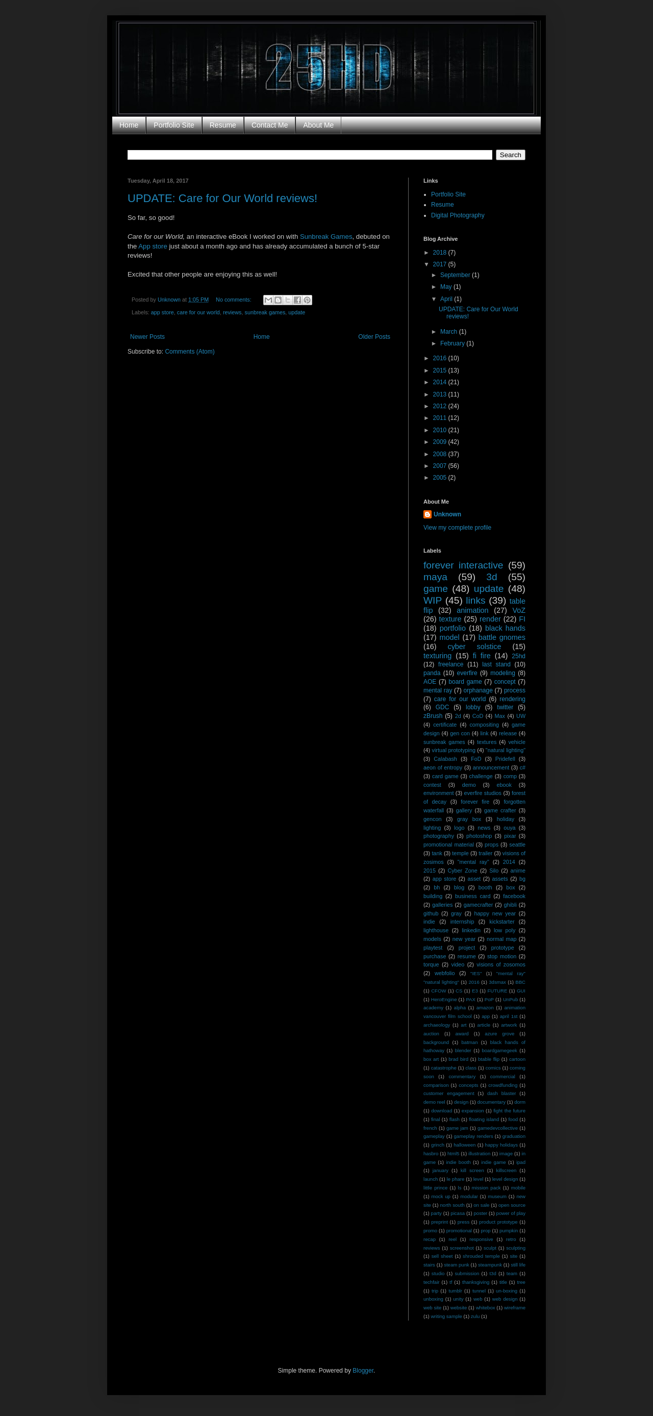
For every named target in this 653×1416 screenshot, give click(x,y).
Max (500, 716)
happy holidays (501, 1145)
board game (465, 681)
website (458, 1307)
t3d (492, 1273)
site (513, 1256)
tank (437, 853)
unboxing (433, 1299)
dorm (519, 1102)
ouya (509, 828)
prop (485, 1230)
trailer (485, 853)
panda (431, 673)
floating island (484, 1119)
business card (472, 896)
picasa (457, 1213)
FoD (476, 759)
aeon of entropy (442, 767)
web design (505, 1299)
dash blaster (501, 1093)
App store (152, 246)
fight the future (509, 1110)
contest (432, 785)
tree (521, 1282)
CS (459, 990)
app (486, 1016)
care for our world (198, 312)
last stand (496, 664)
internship (462, 921)
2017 (440, 264)
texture (450, 619)
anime (518, 870)
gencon (432, 819)
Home (128, 125)
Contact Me (270, 125)
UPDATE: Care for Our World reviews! (222, 198)
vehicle (516, 742)
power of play (510, 1213)
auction (431, 1033)
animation (472, 610)
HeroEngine (444, 999)
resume (467, 956)
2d (458, 716)
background (436, 1042)
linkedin (471, 930)
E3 (475, 990)
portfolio (453, 628)
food (513, 1119)
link (484, 733)
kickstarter (501, 921)
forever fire (475, 802)
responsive (481, 1239)
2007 (440, 465)
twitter (505, 707)
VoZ (518, 610)
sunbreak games (264, 312)
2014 (440, 382)
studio (438, 1273)
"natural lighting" (505, 750)
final (435, 1119)
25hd (518, 656)
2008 (440, 454)
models (432, 939)
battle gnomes (502, 637)
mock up (441, 1196)
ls (460, 1187)
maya (435, 577)
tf (450, 1282)
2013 (440, 394)
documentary (491, 1102)
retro (511, 1239)
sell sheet (442, 1256)
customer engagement (448, 1093)
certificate (445, 725)
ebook (504, 785)
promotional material (448, 844)
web (478, 1299)
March (449, 331)
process (514, 690)
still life (518, 1265)
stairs (429, 1265)
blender (463, 1050)
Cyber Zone (462, 870)
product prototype (498, 1222)
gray (456, 913)
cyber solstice (474, 646)
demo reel (434, 1102)
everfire (467, 673)
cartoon (517, 1059)
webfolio (445, 973)
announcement (491, 767)
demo (469, 785)
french (430, 1128)
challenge (481, 776)
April (447, 299)
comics (493, 1068)
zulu (475, 1316)
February (453, 343)
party (436, 1213)
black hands (505, 628)
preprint (439, 1222)
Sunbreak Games (326, 236)
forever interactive (463, 565)
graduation (514, 1136)
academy (433, 1007)
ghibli (510, 905)
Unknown (447, 514)
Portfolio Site (174, 125)
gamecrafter (478, 905)
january (440, 1170)
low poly (504, 930)
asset (474, 879)
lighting (432, 828)
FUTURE (497, 990)
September (456, 275)
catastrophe (444, 1068)
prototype (502, 948)
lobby (473, 707)
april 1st (509, 1016)
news (484, 828)
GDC (442, 707)
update (296, 312)
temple (460, 853)
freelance (450, 664)
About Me (318, 125)
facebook (514, 896)
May (447, 286)
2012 (440, 406)
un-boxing (506, 1291)
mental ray (437, 690)
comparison (436, 1085)
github (430, 913)
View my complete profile (457, 527)
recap (429, 1239)
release (508, 733)
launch (430, 1179)
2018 (440, 252)
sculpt (490, 1248)
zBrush (432, 715)
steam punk (456, 1265)
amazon (485, 1007)
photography (438, 836)
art (463, 1025)
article (484, 1025)
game (435, 588)
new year (464, 939)
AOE (429, 681)
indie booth (458, 1162)
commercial (502, 1076)
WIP (432, 600)
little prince (435, 1187)
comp (510, 776)
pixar (510, 836)
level (478, 1179)
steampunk (490, 1265)
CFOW (438, 990)
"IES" (476, 973)
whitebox (485, 1307)
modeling (502, 673)
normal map (501, 939)
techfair (431, 1282)
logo (459, 828)
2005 (440, 477)
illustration (479, 1153)
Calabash (445, 759)
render (490, 619)
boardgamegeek (499, 1050)
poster (481, 1213)
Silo (493, 870)
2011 (440, 417)
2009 (440, 441)
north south (452, 1205)
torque (431, 964)
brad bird (458, 1059)
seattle (517, 844)
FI (522, 619)
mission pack (486, 1187)
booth (485, 887)
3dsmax (497, 982)
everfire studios (482, 793)
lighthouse (435, 930)
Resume (223, 125)
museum (497, 1196)
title (503, 1282)
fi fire (482, 656)
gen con (460, 733)
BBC (520, 982)
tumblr (455, 1291)
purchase (434, 956)
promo (430, 1230)
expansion (473, 1110)
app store (162, 312)
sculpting (515, 1248)
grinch (437, 1145)
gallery (464, 810)
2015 (440, 370)
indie (429, 921)
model (449, 637)
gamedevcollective (498, 1128)
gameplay (434, 1136)
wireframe (514, 1307)
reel (452, 1239)
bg (522, 879)
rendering (512, 699)
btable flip (488, 1059)
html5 (453, 1153)
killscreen (506, 1170)
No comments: (234, 299)
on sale (481, 1205)
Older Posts (374, 336)
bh (437, 887)
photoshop (479, 836)
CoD (478, 716)
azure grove (499, 1033)
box (510, 887)
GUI (521, 990)
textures (486, 742)
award (462, 1033)
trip (435, 1291)
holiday (505, 819)
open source (511, 1205)
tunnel (479, 1291)
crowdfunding (502, 1085)
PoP (489, 999)
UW (520, 716)
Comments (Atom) (189, 351)
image (506, 1153)
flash (454, 1119)
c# (522, 767)
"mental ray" (473, 862)
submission (467, 1273)
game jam (457, 1128)
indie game (493, 1162)
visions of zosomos (500, 964)
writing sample (446, 1316)
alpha (460, 1007)
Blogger (363, 1370)
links (475, 600)
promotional (459, 1230)
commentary (461, 1076)
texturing (437, 656)
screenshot (462, 1248)
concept (505, 681)
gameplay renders (473, 1136)
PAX (470, 999)
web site (432, 1307)
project (467, 948)
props (491, 844)
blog (459, 887)
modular (469, 1196)
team (512, 1273)
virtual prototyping (454, 750)
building (432, 896)
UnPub (510, 999)
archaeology (436, 1025)
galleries (442, 905)
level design (505, 1179)
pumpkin (508, 1230)
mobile (518, 1187)
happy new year (495, 913)
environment (438, 793)
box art (431, 1059)
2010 (440, 430)
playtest (432, 948)
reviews (232, 312)
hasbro (430, 1153)
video (457, 964)
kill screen (472, 1170)
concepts (468, 1085)
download (441, 1110)
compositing (484, 725)
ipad (520, 1162)
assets (500, 879)
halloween (464, 1145)
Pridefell (505, 759)
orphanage (477, 690)
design (461, 1102)
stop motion (501, 956)
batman (470, 1042)
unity (458, 1299)
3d (491, 577)
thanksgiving (475, 1282)
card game (445, 776)
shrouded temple (481, 1256)
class (470, 1068)
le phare (456, 1179)
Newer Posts (147, 336)
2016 (440, 358)
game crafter (500, 810)
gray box (469, 819)
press (463, 1222)
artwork (509, 1025)
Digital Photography (458, 215)
